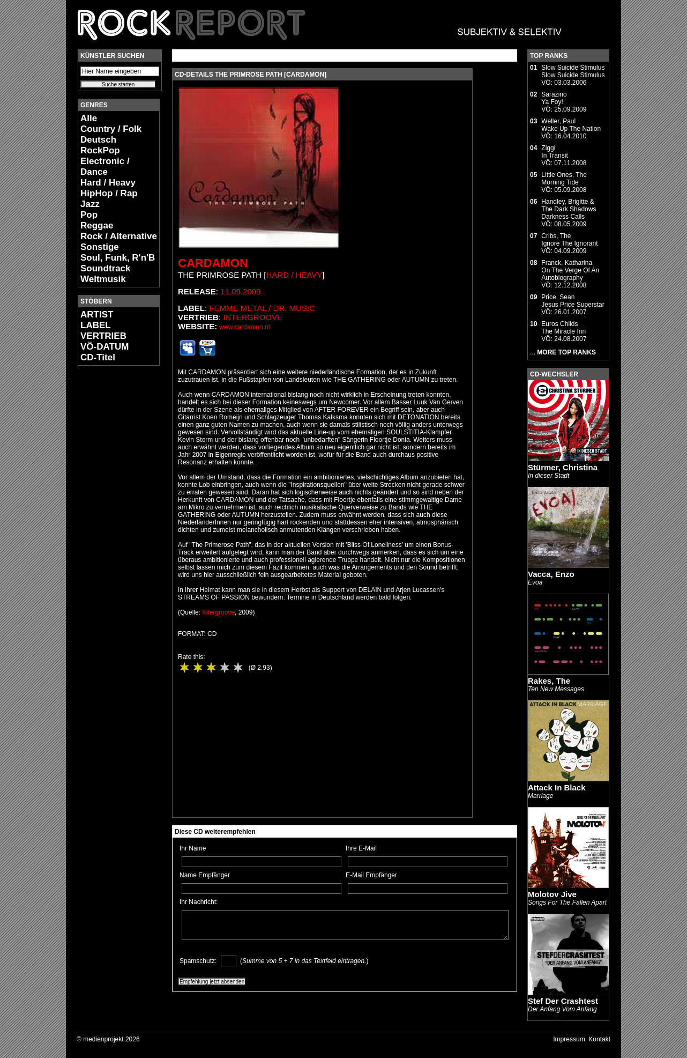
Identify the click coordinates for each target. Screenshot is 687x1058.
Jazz (90, 204)
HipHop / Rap (109, 193)
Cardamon (213, 263)
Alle (88, 118)
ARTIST (96, 314)
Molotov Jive (552, 894)
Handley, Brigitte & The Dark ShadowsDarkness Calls (568, 209)
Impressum (569, 1039)
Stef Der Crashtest (563, 1000)
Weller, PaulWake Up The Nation (571, 124)
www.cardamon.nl (244, 327)
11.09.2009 (240, 291)
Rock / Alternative (118, 236)
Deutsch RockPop (100, 145)
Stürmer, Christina (563, 467)
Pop (89, 215)
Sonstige (99, 247)
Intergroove (252, 317)
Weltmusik (103, 279)
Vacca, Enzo (551, 574)
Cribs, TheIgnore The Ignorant (569, 239)
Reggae (96, 225)
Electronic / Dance (105, 166)
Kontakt (599, 1039)
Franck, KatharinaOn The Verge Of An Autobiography (570, 270)
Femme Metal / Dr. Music (262, 308)
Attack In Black (557, 787)
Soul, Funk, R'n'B (117, 258)
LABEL (95, 325)
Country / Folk (110, 129)
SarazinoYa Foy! (553, 98)
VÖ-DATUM (104, 347)
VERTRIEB (103, 336)
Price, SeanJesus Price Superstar (572, 300)
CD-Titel (97, 357)
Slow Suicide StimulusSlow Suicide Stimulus (572, 71)
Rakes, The (549, 680)
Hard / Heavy (108, 182)
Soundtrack (105, 268)
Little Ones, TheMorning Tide (564, 178)
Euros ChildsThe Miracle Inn (563, 327)
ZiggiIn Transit (554, 151)
